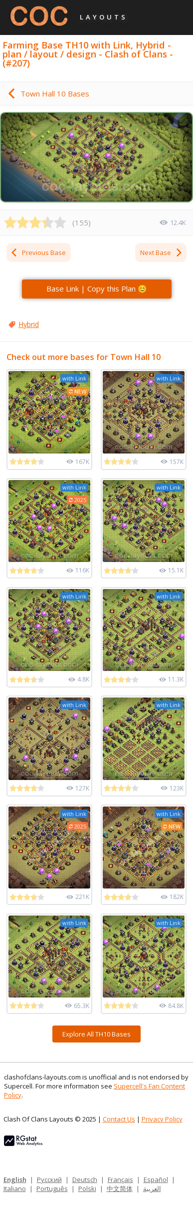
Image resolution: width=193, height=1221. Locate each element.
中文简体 (120, 1188)
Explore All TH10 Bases (96, 1034)
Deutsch (84, 1179)
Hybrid (28, 324)
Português (52, 1188)
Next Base (161, 252)
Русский (49, 1179)
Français (120, 1179)
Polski (87, 1188)
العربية (152, 1188)
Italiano (14, 1188)
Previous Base (38, 252)
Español (156, 1179)
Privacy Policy (162, 1119)
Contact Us (119, 1119)
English (14, 1179)
